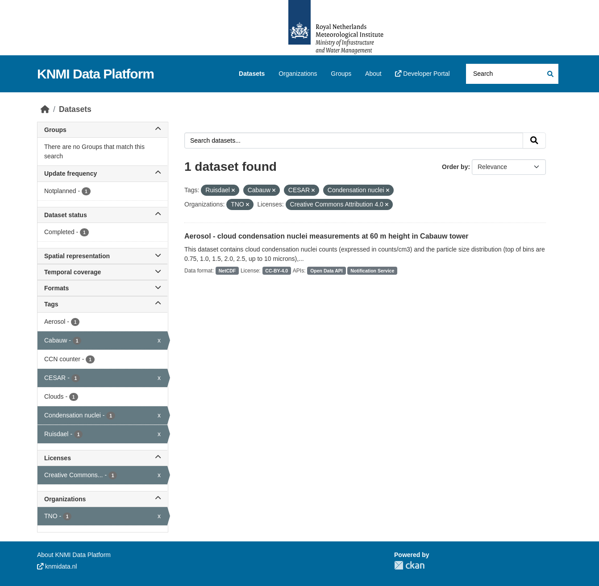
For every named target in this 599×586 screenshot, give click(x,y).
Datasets (252, 73)
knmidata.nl (57, 566)
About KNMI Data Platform (74, 554)
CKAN (409, 565)
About (373, 73)
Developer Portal (422, 73)
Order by (455, 166)
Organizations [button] (102, 499)
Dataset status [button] (102, 215)
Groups (341, 73)
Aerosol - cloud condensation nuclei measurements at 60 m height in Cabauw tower (326, 236)
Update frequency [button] (102, 173)
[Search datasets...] (512, 74)
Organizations (298, 73)
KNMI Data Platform (95, 73)
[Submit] (549, 74)
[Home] (45, 109)
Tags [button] (102, 304)
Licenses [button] (102, 458)
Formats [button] (102, 288)
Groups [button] (102, 130)
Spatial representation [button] (102, 256)
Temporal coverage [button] (102, 272)
